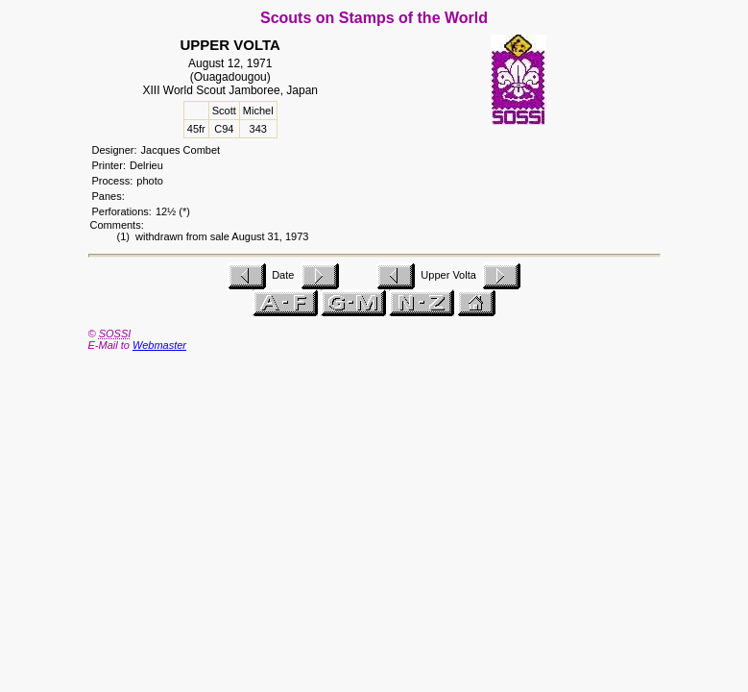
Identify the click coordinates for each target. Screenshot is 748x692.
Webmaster (159, 345)
